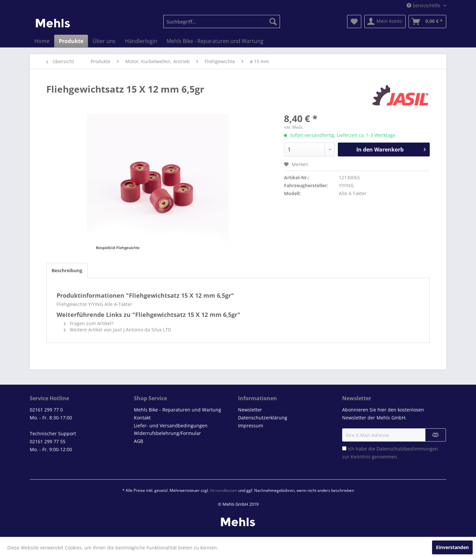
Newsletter (250, 410)
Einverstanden (452, 547)
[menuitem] (221, 21)
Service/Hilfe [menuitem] (424, 5)
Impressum (250, 425)
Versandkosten (223, 490)
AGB (138, 441)
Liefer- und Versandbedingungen (171, 425)
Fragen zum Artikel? (88, 323)
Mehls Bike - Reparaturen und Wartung (177, 410)
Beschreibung (67, 270)
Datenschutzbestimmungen (407, 449)
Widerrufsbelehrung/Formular (167, 433)
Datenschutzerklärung (262, 417)
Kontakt (142, 417)
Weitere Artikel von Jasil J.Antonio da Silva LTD (117, 329)
